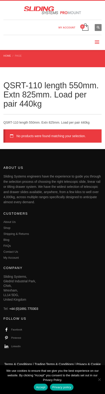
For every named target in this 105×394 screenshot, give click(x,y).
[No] (99, 379)
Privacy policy (61, 387)
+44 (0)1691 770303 (23, 309)
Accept (40, 387)
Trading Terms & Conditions (54, 364)
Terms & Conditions (18, 364)
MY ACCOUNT (66, 27)
